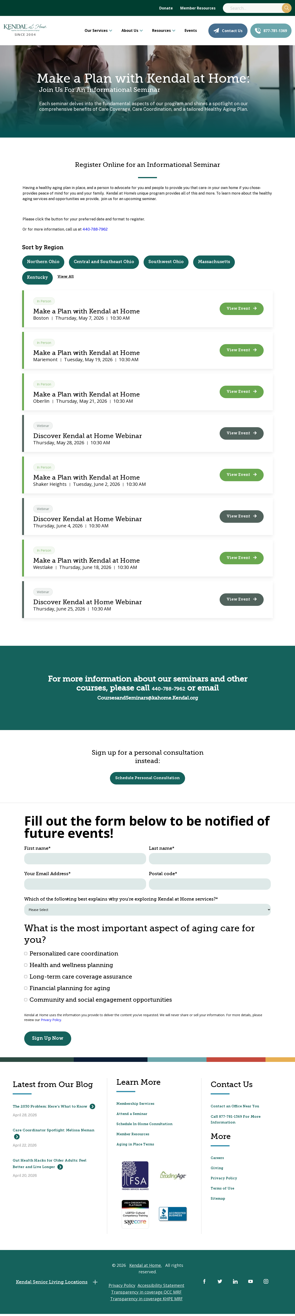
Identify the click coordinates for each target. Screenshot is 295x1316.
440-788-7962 (95, 229)
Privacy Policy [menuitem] (225, 1180)
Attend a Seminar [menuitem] (133, 1116)
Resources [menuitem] (161, 30)
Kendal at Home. (145, 1269)
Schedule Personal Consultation (147, 779)
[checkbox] (147, 978)
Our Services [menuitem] (96, 30)
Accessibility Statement (161, 1289)
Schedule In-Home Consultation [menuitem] (148, 1126)
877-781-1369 (271, 31)
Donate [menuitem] (166, 8)
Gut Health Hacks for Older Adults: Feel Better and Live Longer (54, 1172)
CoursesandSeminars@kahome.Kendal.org (147, 696)
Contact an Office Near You (237, 1108)
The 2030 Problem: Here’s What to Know (52, 1112)
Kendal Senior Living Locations (60, 1285)
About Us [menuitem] (129, 30)
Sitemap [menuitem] (219, 1200)
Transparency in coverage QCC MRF (146, 1295)
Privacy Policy (51, 1021)
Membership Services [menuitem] (137, 1106)
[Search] (257, 8)
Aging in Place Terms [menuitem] (137, 1146)
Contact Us (227, 31)
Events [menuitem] (191, 30)
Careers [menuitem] (218, 1160)
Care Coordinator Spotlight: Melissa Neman (55, 1142)
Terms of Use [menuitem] (223, 1190)
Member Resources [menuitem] (197, 8)
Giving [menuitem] (217, 1170)
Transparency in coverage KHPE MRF (146, 1302)
